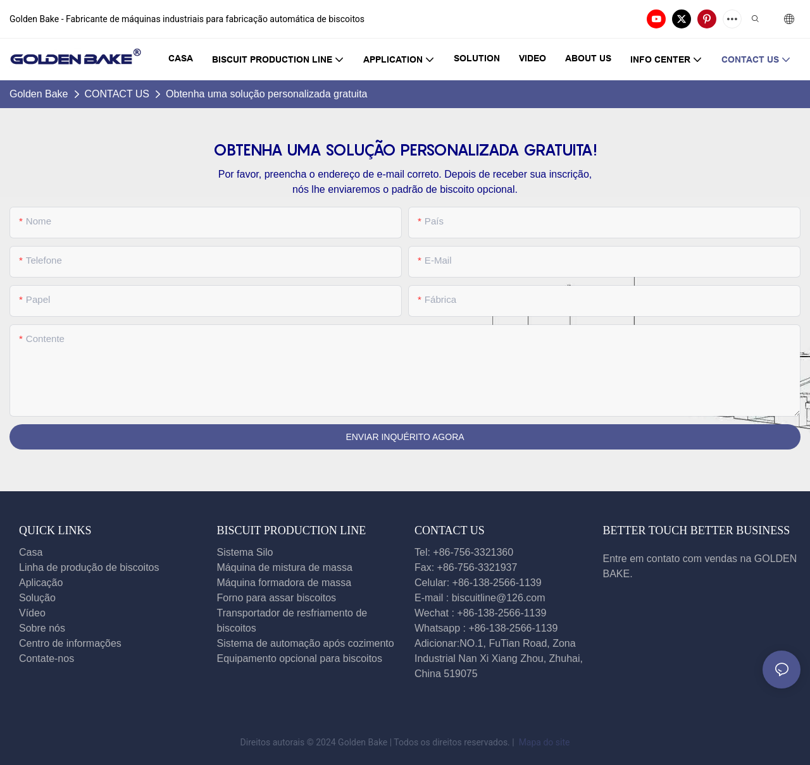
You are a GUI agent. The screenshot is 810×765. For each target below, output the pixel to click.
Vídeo (32, 613)
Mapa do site (543, 742)
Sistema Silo (245, 552)
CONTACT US (117, 94)
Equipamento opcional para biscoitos (300, 658)
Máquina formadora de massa (284, 582)
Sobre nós (42, 628)
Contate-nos (48, 658)
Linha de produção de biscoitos (89, 567)
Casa (30, 552)
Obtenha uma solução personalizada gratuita (266, 94)
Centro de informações (70, 643)
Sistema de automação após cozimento (305, 643)
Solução (37, 597)
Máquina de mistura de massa (284, 567)
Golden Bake (38, 94)
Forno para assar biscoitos (277, 597)
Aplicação (41, 582)
